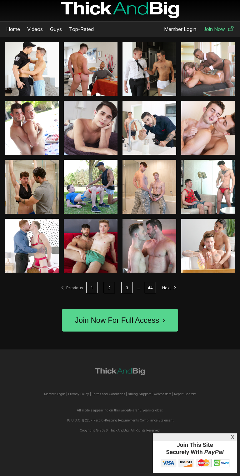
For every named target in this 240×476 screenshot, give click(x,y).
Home (13, 29)
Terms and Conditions (108, 394)
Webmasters (162, 394)
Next (169, 287)
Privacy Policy (78, 394)
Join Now (218, 29)
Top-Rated (81, 29)
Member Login (180, 29)
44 (150, 287)
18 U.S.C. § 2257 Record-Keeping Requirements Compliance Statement (120, 420)
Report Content (185, 394)
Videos (35, 29)
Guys (56, 29)
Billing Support (139, 394)
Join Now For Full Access (120, 320)
